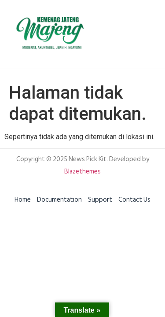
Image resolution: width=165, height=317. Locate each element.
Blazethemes (82, 171)
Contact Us (134, 199)
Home (23, 199)
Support (100, 199)
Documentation (59, 199)
